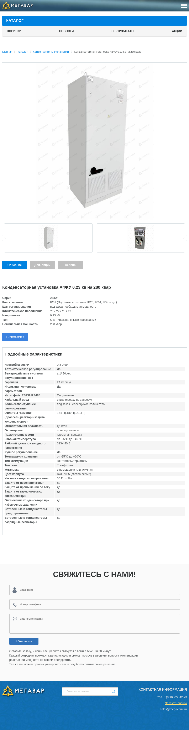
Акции (177, 31)
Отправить (24, 641)
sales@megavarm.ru (173, 709)
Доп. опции (42, 265)
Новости (66, 31)
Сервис (70, 265)
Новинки (14, 31)
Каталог (14, 21)
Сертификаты (122, 31)
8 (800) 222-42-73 (175, 697)
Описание (14, 265)
